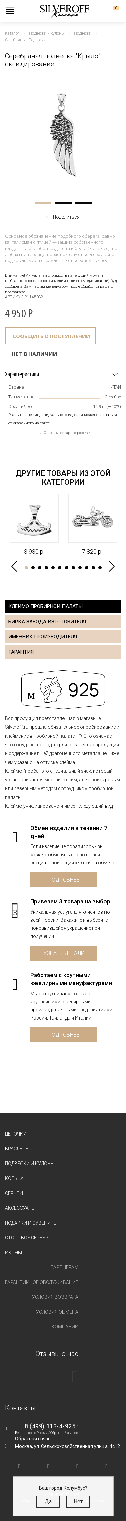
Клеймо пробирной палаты (45, 606)
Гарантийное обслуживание (41, 1282)
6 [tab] (59, 567)
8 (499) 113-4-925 (50, 1426)
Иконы (13, 1252)
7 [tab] (66, 567)
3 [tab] (83, 203)
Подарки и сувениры (31, 1223)
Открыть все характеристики (67, 433)
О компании (62, 1326)
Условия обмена (57, 1312)
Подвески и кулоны (29, 1163)
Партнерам (64, 1267)
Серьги (14, 1193)
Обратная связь (33, 1438)
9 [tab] (80, 567)
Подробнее (63, 880)
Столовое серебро (28, 1237)
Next (112, 566)
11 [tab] (93, 567)
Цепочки (16, 1134)
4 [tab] (46, 567)
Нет (78, 1501)
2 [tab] (63, 203)
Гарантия (21, 652)
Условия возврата (55, 1297)
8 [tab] (73, 567)
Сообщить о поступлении (51, 336)
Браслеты (17, 1148)
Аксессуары (20, 1208)
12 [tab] (100, 567)
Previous (14, 566)
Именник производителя (42, 637)
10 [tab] (86, 567)
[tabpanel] (63, 135)
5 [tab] (53, 567)
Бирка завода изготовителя (47, 622)
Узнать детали (63, 953)
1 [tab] (43, 203)
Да (48, 1501)
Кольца (14, 1178)
